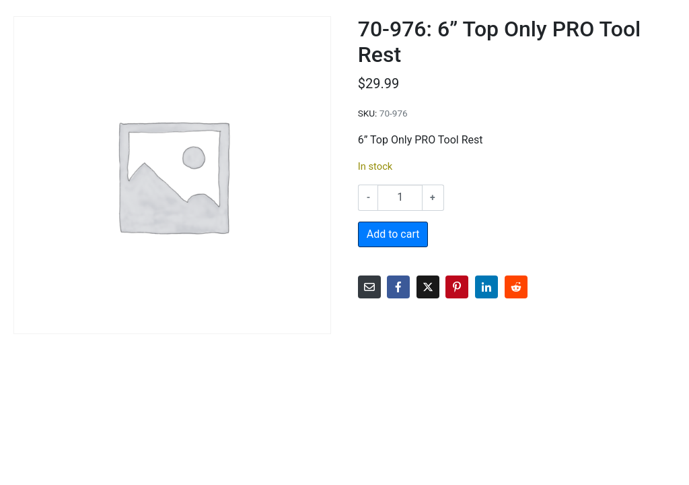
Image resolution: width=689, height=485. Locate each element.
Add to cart (393, 234)
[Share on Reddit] (516, 287)
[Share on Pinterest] (456, 287)
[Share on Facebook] (398, 287)
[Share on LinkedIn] (486, 287)
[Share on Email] (369, 287)
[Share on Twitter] (427, 287)
